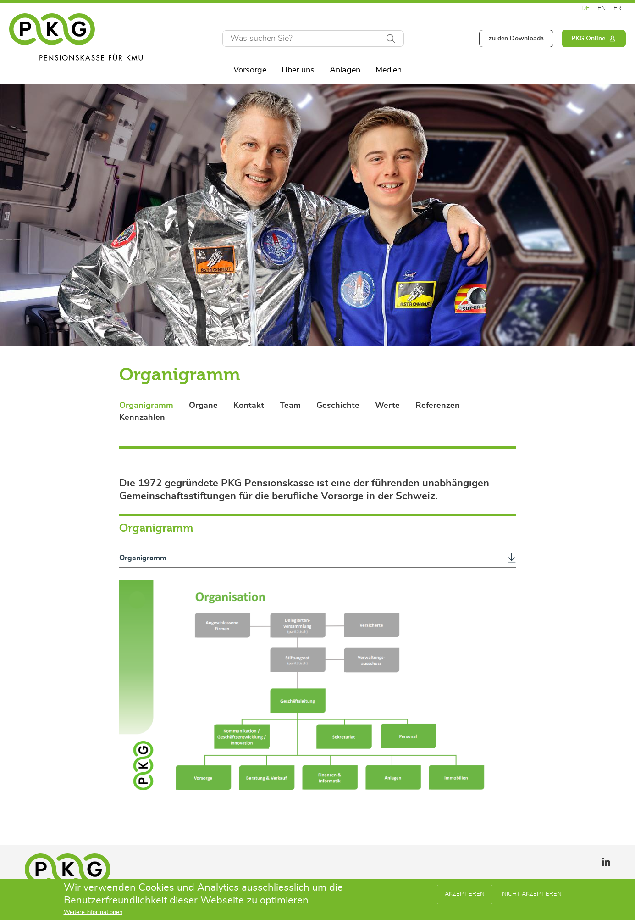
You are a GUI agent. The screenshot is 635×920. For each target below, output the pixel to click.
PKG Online (588, 38)
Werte (387, 405)
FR (617, 8)
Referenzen (437, 405)
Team (290, 405)
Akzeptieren (465, 895)
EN (601, 8)
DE (585, 8)
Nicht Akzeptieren (532, 895)
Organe (203, 405)
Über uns (298, 70)
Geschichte (337, 405)
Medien (388, 70)
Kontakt (248, 405)
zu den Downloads (516, 38)
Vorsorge (249, 70)
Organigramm (146, 405)
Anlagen (345, 70)
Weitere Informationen (93, 914)
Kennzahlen (142, 417)
